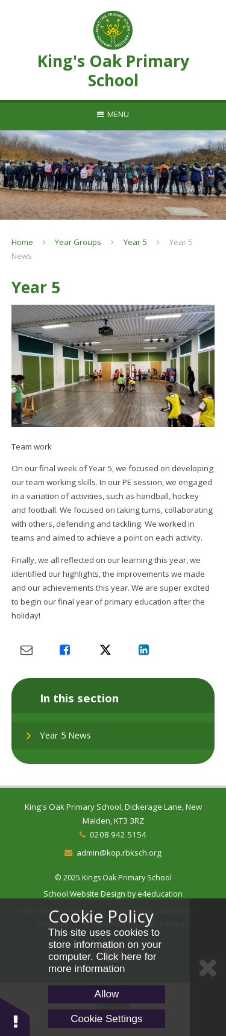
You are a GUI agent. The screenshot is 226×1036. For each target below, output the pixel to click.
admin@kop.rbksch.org (119, 852)
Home (22, 242)
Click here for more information (102, 962)
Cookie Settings (106, 1019)
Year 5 (135, 242)
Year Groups (78, 242)
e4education (160, 894)
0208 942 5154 (118, 834)
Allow (107, 994)
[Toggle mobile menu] (113, 114)
